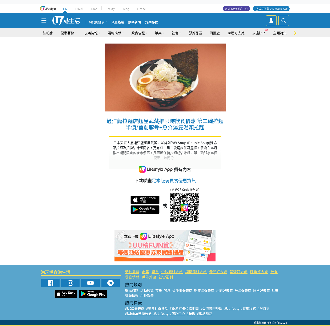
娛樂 (158, 32)
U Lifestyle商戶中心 (236, 9)
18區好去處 (236, 32)
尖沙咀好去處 (172, 271)
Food (94, 9)
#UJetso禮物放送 (138, 313)
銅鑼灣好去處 (196, 271)
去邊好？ (259, 32)
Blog (126, 9)
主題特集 (280, 32)
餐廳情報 (132, 277)
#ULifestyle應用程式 (240, 308)
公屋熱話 (117, 22)
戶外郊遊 (149, 277)
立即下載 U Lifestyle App (273, 9)
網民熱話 (131, 290)
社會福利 (166, 277)
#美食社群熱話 (157, 308)
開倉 (155, 271)
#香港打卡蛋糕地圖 (184, 308)
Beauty (110, 9)
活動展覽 (132, 271)
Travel (79, 9)
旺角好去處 (259, 271)
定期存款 (151, 22)
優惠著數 (67, 32)
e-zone (141, 9)
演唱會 (48, 32)
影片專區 (195, 32)
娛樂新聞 (134, 22)
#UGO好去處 (134, 308)
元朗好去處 (218, 271)
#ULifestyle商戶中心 (169, 313)
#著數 (191, 313)
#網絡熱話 (204, 313)
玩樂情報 (91, 32)
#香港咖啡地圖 (211, 308)
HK (65, 9)
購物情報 (114, 32)
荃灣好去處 (239, 271)
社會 (175, 32)
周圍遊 (215, 32)
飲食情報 (138, 32)
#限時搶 (264, 308)
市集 (145, 271)
